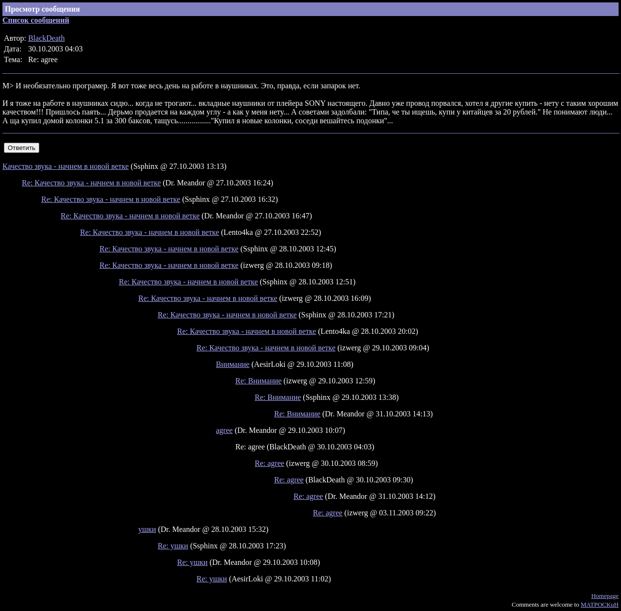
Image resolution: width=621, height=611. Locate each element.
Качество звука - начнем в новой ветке (65, 166)
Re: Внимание (258, 381)
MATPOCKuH (600, 604)
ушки (147, 529)
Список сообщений (35, 20)
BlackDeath (46, 38)
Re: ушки (173, 546)
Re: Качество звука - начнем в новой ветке (91, 183)
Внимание (232, 364)
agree (224, 430)
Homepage (605, 595)
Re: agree (269, 463)
